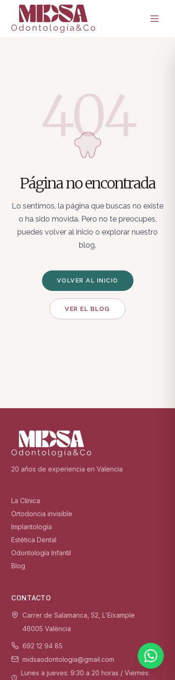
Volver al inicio (88, 280)
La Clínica (25, 501)
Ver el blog (87, 308)
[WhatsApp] (151, 656)
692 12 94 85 (42, 646)
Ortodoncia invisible (41, 514)
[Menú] (154, 18)
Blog (18, 566)
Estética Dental (33, 540)
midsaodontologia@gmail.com (68, 659)
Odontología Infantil (41, 553)
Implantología (31, 527)
